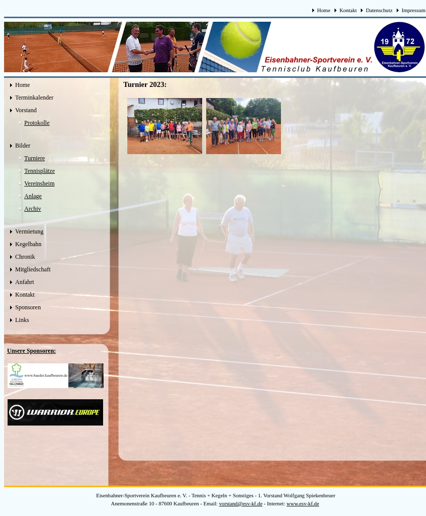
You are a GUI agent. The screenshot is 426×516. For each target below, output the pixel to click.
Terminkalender (34, 97)
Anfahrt (24, 282)
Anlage (33, 196)
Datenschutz (379, 10)
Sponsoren (28, 307)
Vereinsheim (39, 183)
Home (323, 10)
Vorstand (25, 110)
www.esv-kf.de (303, 503)
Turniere (34, 158)
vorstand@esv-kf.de (241, 503)
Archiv (32, 208)
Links (22, 319)
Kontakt (348, 10)
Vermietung (29, 231)
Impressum (413, 10)
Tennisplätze (39, 170)
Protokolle (37, 122)
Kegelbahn (28, 244)
